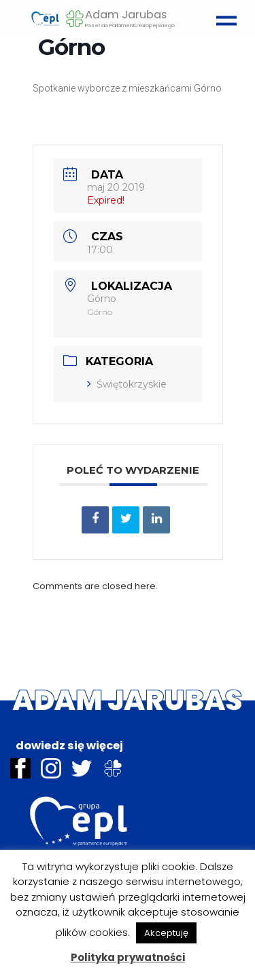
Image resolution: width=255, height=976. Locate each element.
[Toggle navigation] (223, 14)
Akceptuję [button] (166, 932)
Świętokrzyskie (127, 384)
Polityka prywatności (128, 957)
